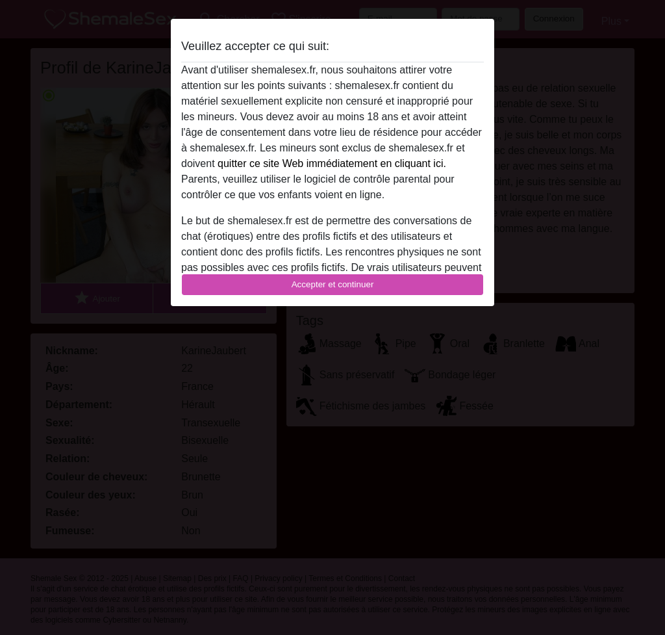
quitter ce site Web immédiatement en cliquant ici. (332, 163)
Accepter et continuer (333, 284)
